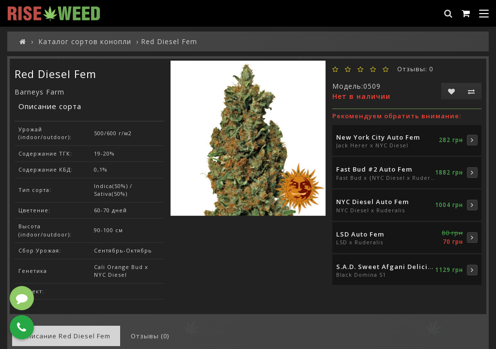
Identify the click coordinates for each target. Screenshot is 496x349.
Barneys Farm (39, 91)
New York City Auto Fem (378, 137)
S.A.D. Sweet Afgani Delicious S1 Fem (401, 266)
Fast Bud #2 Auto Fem (374, 169)
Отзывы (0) (150, 336)
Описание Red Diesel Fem (66, 336)
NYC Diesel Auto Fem (372, 201)
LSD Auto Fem (360, 234)
